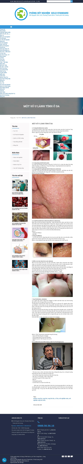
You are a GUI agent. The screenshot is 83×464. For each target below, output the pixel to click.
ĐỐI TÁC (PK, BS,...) (5, 34)
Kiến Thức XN (3, 44)
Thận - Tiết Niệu (4, 62)
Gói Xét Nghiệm (4, 42)
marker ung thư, (38, 398)
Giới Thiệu (2, 92)
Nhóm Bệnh (3, 56)
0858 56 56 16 (41, 442)
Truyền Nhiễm (3, 72)
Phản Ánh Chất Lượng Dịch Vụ (7, 93)
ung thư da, (51, 398)
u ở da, (57, 398)
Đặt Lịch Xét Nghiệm (5, 36)
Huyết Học (2, 47)
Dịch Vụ (2, 35)
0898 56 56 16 (48, 449)
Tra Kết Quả (3, 38)
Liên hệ (2, 90)
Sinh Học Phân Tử (4, 48)
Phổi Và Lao (3, 71)
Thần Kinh (2, 75)
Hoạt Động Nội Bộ (4, 87)
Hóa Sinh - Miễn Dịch (5, 51)
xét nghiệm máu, (64, 398)
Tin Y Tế (2, 83)
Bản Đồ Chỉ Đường (4, 95)
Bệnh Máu (2, 63)
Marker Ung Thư (4, 77)
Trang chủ (2, 29)
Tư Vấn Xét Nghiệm (5, 39)
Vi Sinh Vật (2, 53)
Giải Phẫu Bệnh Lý (4, 50)
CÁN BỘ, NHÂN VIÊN (5, 32)
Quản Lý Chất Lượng (5, 86)
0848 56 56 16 (43, 445)
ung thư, (45, 398)
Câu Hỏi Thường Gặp (5, 78)
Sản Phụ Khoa (3, 68)
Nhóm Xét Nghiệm (4, 45)
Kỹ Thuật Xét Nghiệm (5, 84)
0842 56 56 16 (41, 438)
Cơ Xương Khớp (4, 69)
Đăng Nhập (3, 30)
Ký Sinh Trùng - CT (4, 54)
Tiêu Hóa (2, 59)
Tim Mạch (2, 60)
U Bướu (2, 57)
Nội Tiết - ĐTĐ (3, 65)
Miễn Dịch (2, 74)
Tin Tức (2, 81)
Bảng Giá (2, 41)
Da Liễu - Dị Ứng (4, 66)
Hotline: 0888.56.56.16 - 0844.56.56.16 (22, 425)
